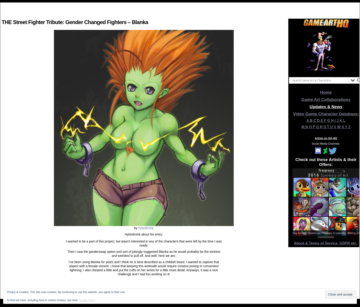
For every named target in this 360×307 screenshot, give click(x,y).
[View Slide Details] (326, 51)
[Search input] (320, 80)
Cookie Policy (87, 300)
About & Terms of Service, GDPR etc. (326, 243)
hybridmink (145, 228)
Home (326, 92)
